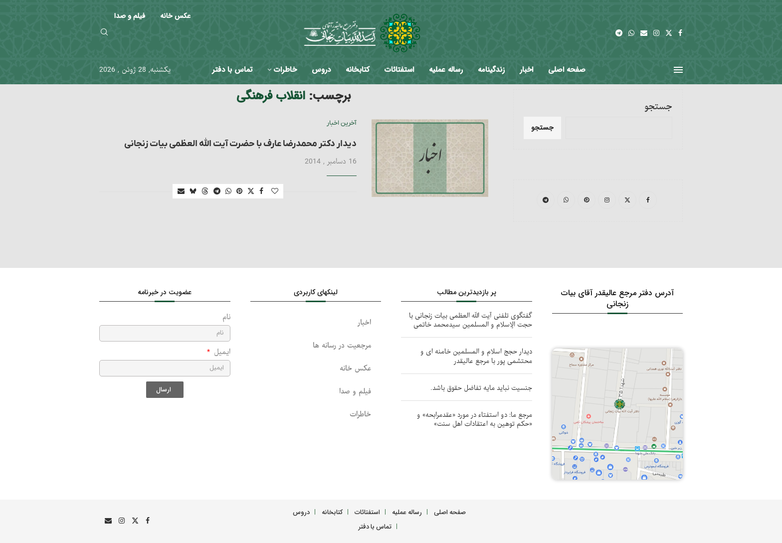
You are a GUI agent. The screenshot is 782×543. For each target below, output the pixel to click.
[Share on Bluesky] (193, 191)
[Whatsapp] (631, 33)
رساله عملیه (446, 70)
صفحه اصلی (567, 70)
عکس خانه (355, 368)
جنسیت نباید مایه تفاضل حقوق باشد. (481, 388)
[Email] (644, 33)
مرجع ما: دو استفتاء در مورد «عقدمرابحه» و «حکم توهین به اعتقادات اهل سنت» (474, 419)
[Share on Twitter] (250, 191)
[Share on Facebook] (261, 191)
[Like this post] (274, 191)
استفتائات (399, 70)
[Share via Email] (181, 191)
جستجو (658, 107)
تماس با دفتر (232, 70)
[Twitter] (669, 33)
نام (226, 317)
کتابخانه (358, 70)
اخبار (526, 70)
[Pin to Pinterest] (239, 191)
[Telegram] (619, 33)
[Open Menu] (678, 69)
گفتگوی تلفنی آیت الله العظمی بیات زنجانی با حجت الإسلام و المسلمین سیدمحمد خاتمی (470, 320)
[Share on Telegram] (216, 191)
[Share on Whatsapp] (228, 191)
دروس (321, 70)
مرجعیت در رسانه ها (342, 346)
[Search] (104, 33)
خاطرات (285, 70)
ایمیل (220, 352)
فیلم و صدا (355, 391)
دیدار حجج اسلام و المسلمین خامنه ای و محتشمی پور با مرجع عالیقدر (476, 356)
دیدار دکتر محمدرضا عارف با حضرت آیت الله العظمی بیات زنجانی (240, 144)
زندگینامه (491, 70)
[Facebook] (680, 33)
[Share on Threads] (204, 191)
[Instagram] (656, 33)
